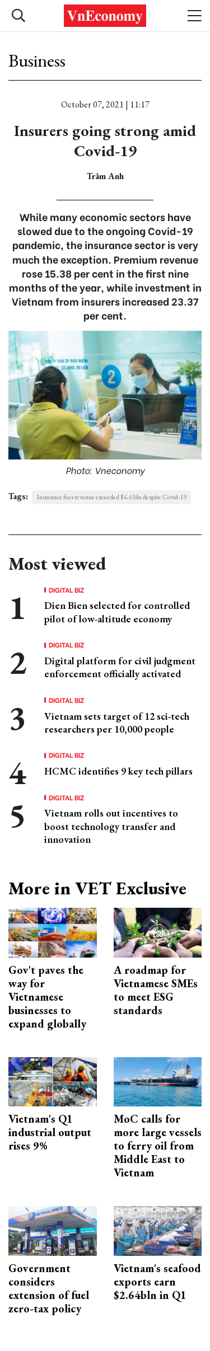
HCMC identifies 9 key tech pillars (118, 770)
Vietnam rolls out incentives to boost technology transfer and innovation (111, 826)
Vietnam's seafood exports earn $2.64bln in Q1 (157, 1281)
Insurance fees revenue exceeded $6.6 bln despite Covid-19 (111, 496)
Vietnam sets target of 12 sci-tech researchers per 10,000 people (116, 722)
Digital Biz (67, 589)
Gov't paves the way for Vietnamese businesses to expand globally (47, 997)
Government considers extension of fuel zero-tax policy (48, 1288)
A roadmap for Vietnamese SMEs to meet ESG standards (156, 990)
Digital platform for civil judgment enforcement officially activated (119, 667)
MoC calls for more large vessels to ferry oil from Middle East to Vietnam (158, 1145)
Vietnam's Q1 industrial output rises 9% (49, 1132)
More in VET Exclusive (97, 888)
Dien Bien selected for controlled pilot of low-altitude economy (117, 612)
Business (37, 60)
